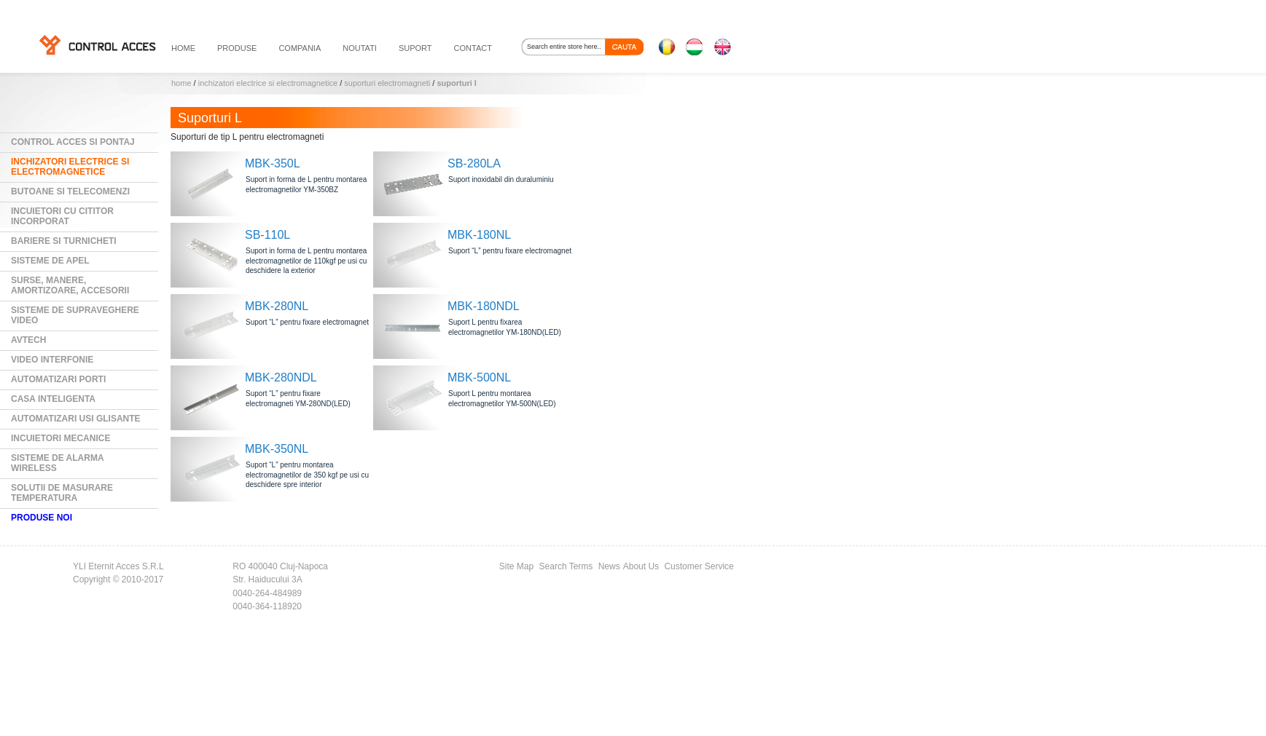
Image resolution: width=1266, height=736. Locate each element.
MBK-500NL (479, 377)
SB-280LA (474, 163)
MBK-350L (272, 163)
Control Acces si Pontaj (73, 142)
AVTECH (28, 340)
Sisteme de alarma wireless (57, 463)
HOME (183, 48)
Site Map (516, 566)
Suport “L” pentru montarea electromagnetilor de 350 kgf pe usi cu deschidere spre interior (307, 474)
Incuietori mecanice (60, 438)
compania (299, 48)
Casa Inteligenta (53, 399)
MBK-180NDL (484, 306)
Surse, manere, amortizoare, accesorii (70, 285)
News (609, 566)
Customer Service (698, 566)
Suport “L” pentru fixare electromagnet (509, 251)
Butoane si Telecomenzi (70, 191)
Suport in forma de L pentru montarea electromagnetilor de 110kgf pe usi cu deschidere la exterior (306, 260)
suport (415, 48)
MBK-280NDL (281, 377)
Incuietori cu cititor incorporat (62, 216)
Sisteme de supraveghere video (75, 315)
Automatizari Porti (58, 379)
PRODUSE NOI (41, 518)
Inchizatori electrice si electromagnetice (267, 83)
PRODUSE (237, 48)
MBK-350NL (276, 449)
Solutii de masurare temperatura (62, 493)
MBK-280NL (276, 306)
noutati (360, 48)
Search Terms (566, 566)
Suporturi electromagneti (387, 83)
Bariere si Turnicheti (64, 241)
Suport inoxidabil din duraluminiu (501, 179)
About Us (641, 566)
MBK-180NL (479, 235)
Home (181, 83)
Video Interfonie (52, 360)
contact (473, 48)
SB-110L (267, 235)
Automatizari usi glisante (76, 418)
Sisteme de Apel (50, 261)
